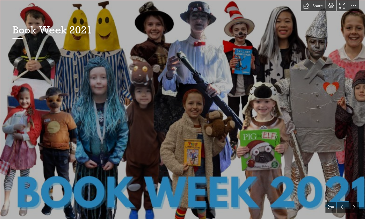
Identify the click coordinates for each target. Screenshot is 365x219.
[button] (313, 5)
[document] (182, 109)
